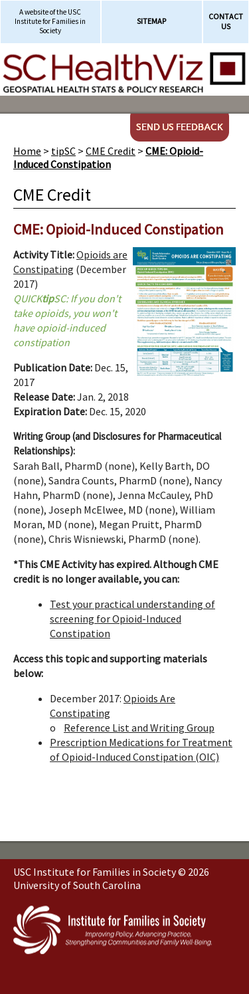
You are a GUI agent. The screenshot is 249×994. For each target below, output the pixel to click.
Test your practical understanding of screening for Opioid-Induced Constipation (132, 618)
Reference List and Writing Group (139, 727)
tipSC (63, 150)
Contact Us (225, 21)
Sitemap (151, 21)
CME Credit (110, 150)
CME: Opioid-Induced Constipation (108, 157)
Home (27, 150)
